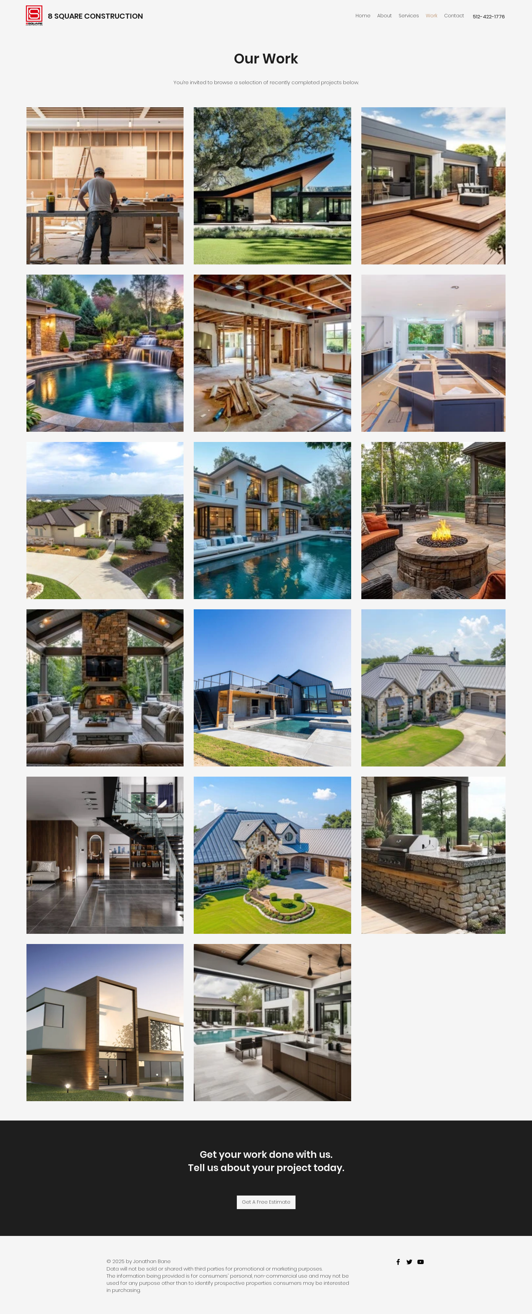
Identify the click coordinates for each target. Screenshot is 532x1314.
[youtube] (420, 1262)
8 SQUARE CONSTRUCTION (95, 16)
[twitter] (409, 1262)
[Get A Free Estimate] (266, 1202)
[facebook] (398, 1262)
